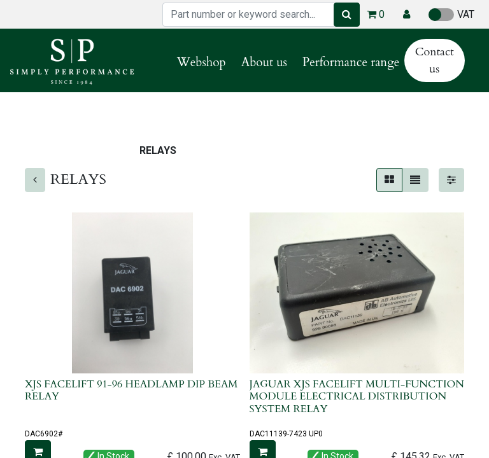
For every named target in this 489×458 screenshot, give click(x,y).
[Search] (347, 15)
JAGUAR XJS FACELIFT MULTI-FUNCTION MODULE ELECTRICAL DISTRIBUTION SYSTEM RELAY (357, 396)
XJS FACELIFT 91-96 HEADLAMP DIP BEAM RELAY (131, 390)
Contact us (434, 60)
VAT (451, 14)
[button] (406, 14)
